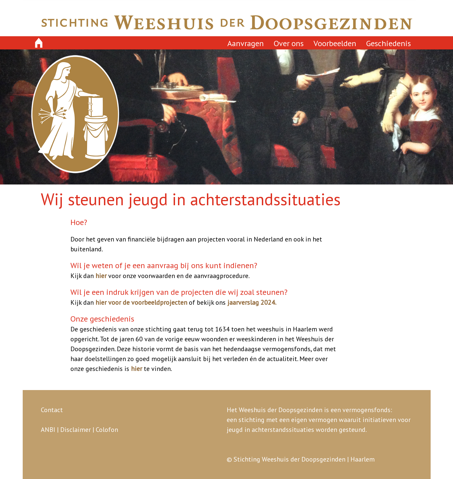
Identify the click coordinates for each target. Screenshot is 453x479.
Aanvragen (245, 43)
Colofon (107, 429)
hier (101, 275)
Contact (52, 410)
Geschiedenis (388, 43)
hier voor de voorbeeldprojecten (141, 302)
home (38, 43)
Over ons (289, 43)
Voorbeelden (335, 43)
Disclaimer (75, 429)
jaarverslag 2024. (251, 302)
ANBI (48, 429)
